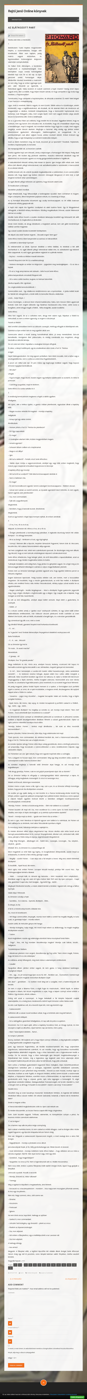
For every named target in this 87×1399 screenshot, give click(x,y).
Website (10, 1336)
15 (10, 1268)
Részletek (53, 1394)
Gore (21, 1273)
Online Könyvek (32, 1273)
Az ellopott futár (72, 1279)
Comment (11, 1293)
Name (10, 1318)
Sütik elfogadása (77, 1397)
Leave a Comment (46, 1273)
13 (69, 1265)
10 (53, 1265)
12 (63, 1265)
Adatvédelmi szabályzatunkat (67, 1394)
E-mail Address (13, 1327)
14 (74, 1265)
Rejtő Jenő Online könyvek (27, 11)
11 (58, 1265)
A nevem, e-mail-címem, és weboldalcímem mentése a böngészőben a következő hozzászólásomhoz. (41, 1348)
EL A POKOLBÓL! (15, 1279)
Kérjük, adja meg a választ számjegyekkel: (21, 1352)
